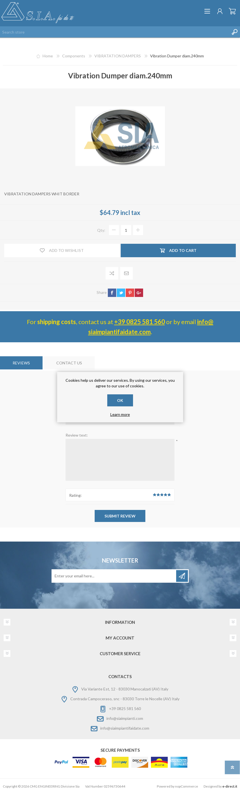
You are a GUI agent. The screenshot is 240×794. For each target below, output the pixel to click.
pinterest (130, 293)
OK (120, 400)
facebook (112, 293)
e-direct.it (229, 786)
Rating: (75, 495)
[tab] (21, 362)
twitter (121, 293)
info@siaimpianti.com (124, 718)
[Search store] (114, 32)
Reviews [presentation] (21, 362)
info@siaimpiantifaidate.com (124, 728)
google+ (139, 293)
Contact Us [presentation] (69, 362)
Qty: (101, 230)
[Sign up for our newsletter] (114, 576)
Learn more (120, 414)
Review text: (77, 435)
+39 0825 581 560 (139, 321)
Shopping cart (232, 11)
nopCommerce (186, 786)
